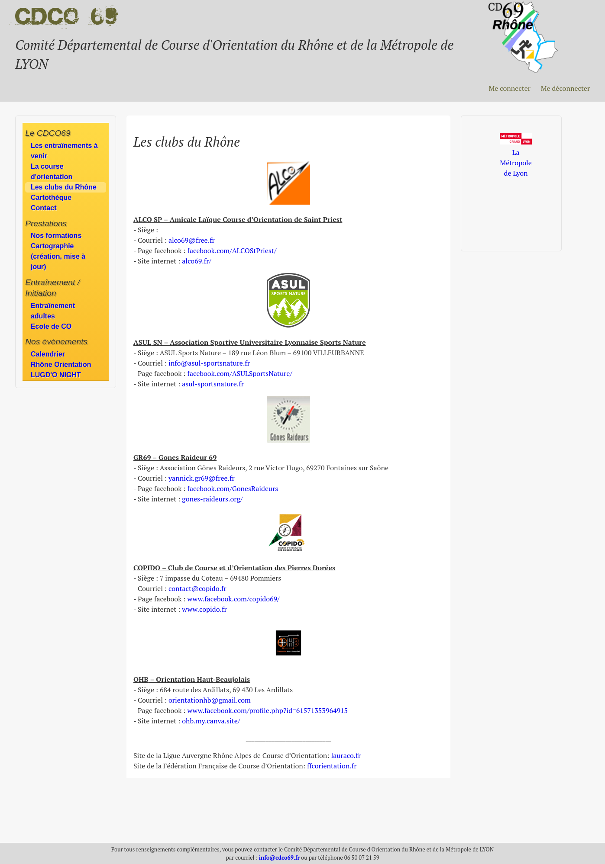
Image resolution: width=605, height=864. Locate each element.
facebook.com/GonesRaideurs (232, 488)
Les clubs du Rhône (64, 187)
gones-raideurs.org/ (212, 499)
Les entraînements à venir (64, 151)
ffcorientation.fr (331, 766)
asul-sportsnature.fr (213, 384)
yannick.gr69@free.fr (201, 478)
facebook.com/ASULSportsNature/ (239, 373)
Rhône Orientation (61, 364)
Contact (44, 208)
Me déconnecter (565, 88)
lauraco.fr (345, 755)
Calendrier (48, 354)
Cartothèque (51, 197)
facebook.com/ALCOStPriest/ (231, 250)
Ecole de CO (51, 326)
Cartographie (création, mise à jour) (58, 256)
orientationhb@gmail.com (209, 700)
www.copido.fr (204, 609)
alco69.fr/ (196, 261)
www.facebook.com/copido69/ (233, 599)
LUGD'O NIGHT (56, 375)
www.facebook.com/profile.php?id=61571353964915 (267, 710)
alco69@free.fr (191, 240)
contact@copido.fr (197, 588)
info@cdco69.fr (279, 857)
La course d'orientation (51, 171)
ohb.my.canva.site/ (211, 721)
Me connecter (509, 88)
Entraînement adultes (53, 311)
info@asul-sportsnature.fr (209, 363)
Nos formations (56, 235)
